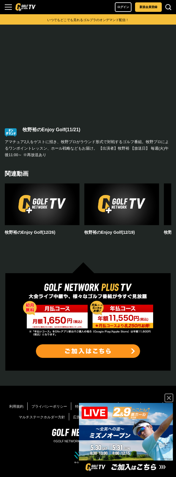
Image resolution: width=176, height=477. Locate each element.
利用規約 (16, 406)
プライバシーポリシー (49, 406)
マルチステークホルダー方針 (42, 417)
